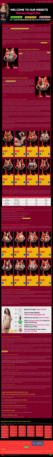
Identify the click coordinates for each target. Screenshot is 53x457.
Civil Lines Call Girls (4, 432)
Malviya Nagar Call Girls (22, 432)
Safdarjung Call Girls (38, 429)
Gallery (43, 1)
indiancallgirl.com (17, 455)
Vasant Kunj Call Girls (47, 432)
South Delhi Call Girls (47, 426)
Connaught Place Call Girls (4, 434)
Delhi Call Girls (12, 426)
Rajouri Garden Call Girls (39, 426)
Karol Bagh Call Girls (21, 426)
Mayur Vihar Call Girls (21, 434)
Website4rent (26, 447)
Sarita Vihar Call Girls (39, 432)
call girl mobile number (26, 218)
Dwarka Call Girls (12, 429)
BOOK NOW (5, 179)
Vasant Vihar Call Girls (47, 434)
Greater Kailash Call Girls (13, 432)
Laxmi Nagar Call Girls (21, 429)
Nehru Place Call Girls (30, 429)
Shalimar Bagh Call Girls (39, 434)
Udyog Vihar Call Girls (47, 429)
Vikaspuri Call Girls (47, 437)
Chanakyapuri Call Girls (4, 429)
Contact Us (49, 1)
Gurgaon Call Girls (3, 437)
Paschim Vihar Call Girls (30, 432)
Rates (46, 1)
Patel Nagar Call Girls (30, 434)
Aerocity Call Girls (3, 426)
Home (36, 1)
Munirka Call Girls (29, 426)
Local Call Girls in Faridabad (11, 81)
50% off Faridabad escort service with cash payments (20, 28)
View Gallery (21, 73)
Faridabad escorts (5, 351)
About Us (39, 1)
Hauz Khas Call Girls (12, 434)
